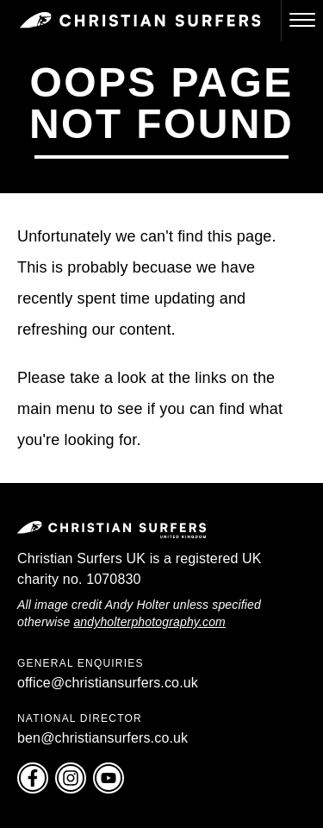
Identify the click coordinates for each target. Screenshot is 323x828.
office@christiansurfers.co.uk (107, 682)
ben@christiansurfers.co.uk (102, 738)
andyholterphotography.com (149, 622)
